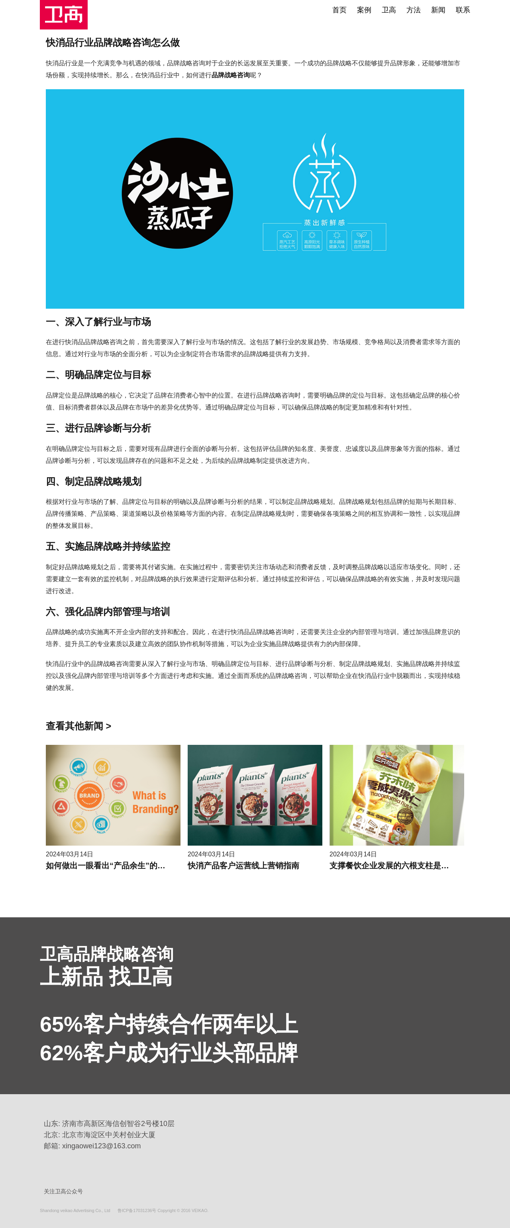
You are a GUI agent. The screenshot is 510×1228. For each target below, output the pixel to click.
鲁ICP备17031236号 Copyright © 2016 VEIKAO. (163, 1210)
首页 (339, 10)
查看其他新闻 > (79, 726)
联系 (463, 10)
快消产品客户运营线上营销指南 (243, 865)
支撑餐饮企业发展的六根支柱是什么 (393, 865)
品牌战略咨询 (231, 75)
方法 (413, 10)
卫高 (389, 10)
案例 (364, 10)
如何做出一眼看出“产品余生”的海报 (109, 865)
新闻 (438, 10)
